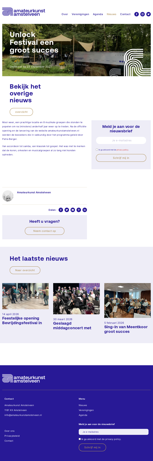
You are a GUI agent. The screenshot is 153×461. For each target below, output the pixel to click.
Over (65, 14)
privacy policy (122, 150)
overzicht (21, 111)
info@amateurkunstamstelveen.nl (23, 415)
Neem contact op (44, 230)
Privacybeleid (12, 435)
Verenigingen (80, 14)
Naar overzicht (25, 270)
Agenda (98, 14)
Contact (125, 14)
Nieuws (111, 14)
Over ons (9, 430)
